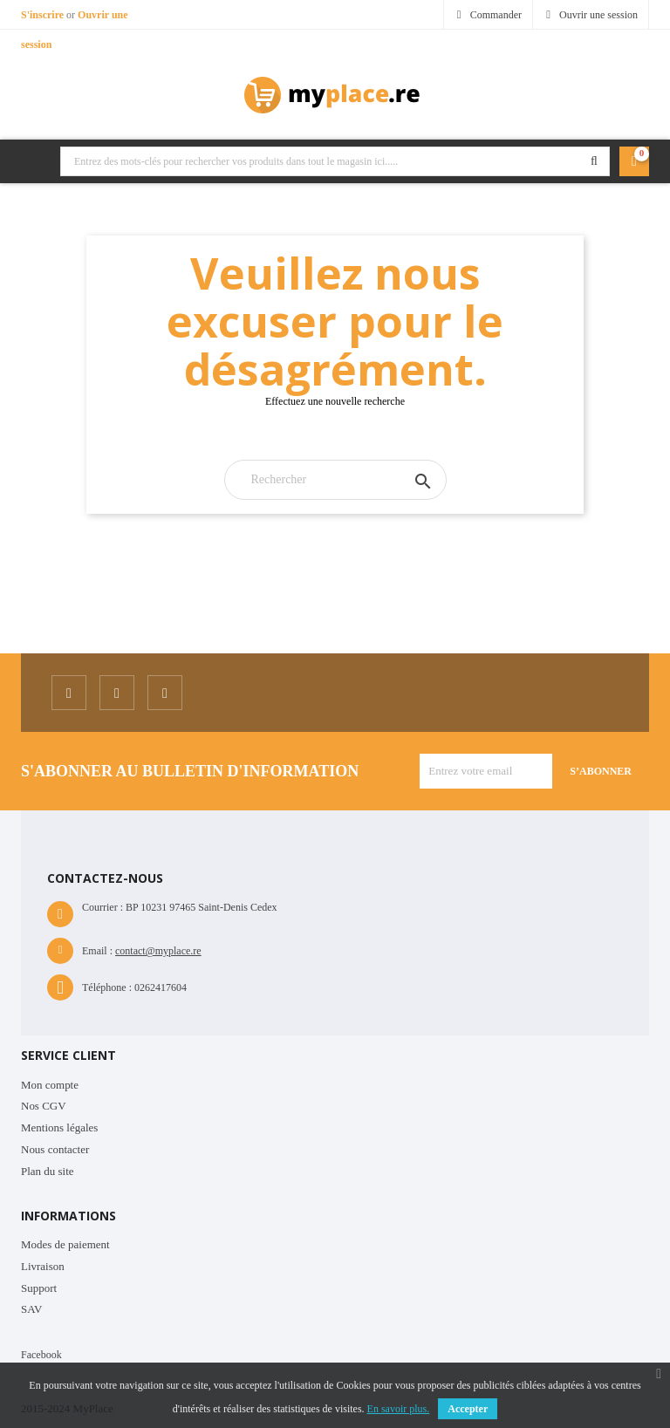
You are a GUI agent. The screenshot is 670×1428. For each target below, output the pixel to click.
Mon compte (50, 1084)
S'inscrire (43, 15)
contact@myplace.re (158, 951)
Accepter (468, 1409)
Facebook (41, 1355)
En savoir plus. (398, 1409)
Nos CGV (43, 1105)
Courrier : (102, 907)
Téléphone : (107, 987)
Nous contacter (55, 1149)
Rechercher (594, 161)
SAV (31, 1308)
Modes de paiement (65, 1244)
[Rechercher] (335, 480)
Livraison (43, 1266)
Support (39, 1288)
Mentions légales (59, 1127)
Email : (97, 951)
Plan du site (47, 1171)
